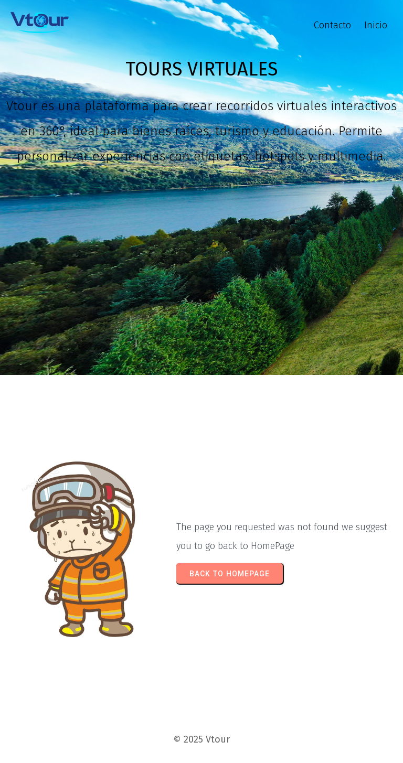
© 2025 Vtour (201, 739)
